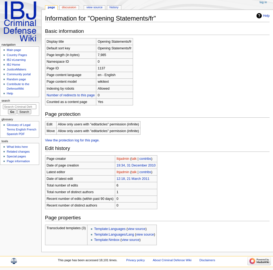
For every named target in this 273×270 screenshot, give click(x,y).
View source (94, 7)
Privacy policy (135, 260)
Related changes (18, 151)
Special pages (16, 156)
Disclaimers (207, 260)
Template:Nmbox (106, 240)
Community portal (19, 74)
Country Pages (17, 55)
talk (134, 159)
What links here (17, 146)
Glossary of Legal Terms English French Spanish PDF (21, 129)
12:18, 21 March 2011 (133, 179)
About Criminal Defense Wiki (172, 260)
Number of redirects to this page (71, 95)
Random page (16, 79)
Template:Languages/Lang (114, 234)
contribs (145, 159)
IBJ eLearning (16, 59)
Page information (18, 161)
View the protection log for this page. (72, 140)
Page (51, 7)
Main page (14, 49)
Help (266, 16)
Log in (263, 2)
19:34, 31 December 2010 (136, 165)
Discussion (69, 7)
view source (137, 229)
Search (6, 100)
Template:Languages (110, 229)
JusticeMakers (16, 69)
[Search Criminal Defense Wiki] (19, 106)
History (114, 7)
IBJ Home (13, 64)
